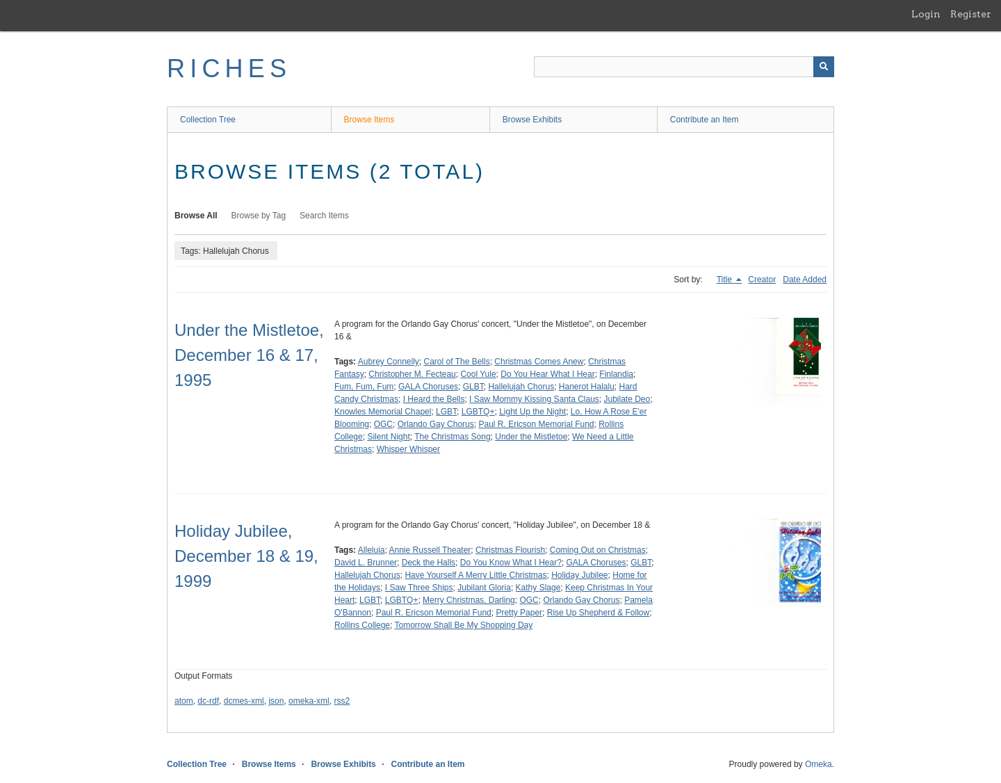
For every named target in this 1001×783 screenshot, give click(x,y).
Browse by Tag (258, 215)
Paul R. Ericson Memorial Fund (536, 424)
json (276, 701)
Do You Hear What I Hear (547, 374)
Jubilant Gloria (484, 587)
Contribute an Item (704, 119)
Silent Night (388, 437)
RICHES (229, 68)
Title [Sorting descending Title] (726, 279)
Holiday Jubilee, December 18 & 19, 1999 (246, 556)
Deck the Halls (428, 562)
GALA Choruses (428, 387)
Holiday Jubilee (579, 575)
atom (183, 701)
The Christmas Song (452, 437)
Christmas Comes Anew (538, 361)
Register (970, 13)
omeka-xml (308, 701)
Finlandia (616, 374)
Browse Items (369, 119)
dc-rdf (208, 701)
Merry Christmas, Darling (469, 600)
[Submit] (823, 66)
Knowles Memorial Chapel (382, 412)
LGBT (446, 412)
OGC (383, 424)
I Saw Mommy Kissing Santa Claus (534, 399)
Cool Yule (478, 374)
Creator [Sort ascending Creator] (762, 279)
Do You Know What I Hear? (511, 562)
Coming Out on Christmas (598, 550)
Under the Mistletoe (531, 437)
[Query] (684, 66)
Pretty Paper (519, 612)
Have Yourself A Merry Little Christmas (475, 575)
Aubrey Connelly (388, 361)
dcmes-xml (244, 701)
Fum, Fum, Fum (363, 387)
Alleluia (371, 550)
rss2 (342, 701)
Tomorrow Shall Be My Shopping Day (464, 625)
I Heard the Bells (434, 399)
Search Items (324, 215)
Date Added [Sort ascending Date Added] (805, 279)
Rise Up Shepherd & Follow (598, 612)
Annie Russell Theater (430, 550)
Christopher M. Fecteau (411, 374)
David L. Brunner (365, 562)
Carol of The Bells (457, 361)
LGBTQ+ (478, 412)
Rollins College (362, 625)
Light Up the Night (532, 412)
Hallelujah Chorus (521, 387)
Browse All (196, 215)
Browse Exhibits (532, 119)
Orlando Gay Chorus (436, 424)
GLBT (473, 387)
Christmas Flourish (510, 550)
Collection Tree (208, 119)
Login (926, 13)
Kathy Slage (538, 587)
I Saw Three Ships (419, 587)
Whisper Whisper (408, 449)
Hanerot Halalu (587, 387)
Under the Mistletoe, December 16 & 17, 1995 (249, 355)
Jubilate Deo (627, 399)
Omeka (818, 764)
